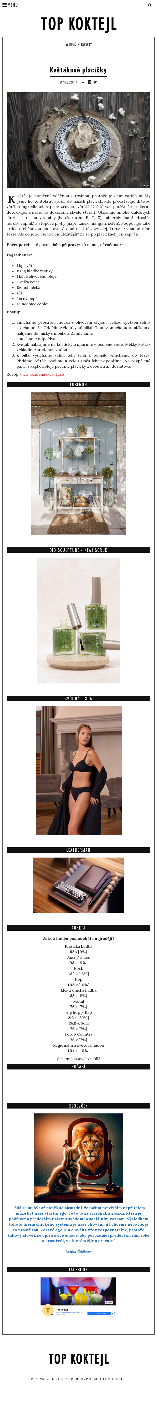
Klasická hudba (78, 946)
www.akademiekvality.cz (41, 374)
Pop (78, 979)
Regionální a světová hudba (78, 1045)
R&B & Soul (79, 1023)
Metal (78, 1001)
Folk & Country (79, 1034)
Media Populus (110, 1379)
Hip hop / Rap (78, 1012)
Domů (70, 44)
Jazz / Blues (78, 957)
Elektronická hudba (79, 990)
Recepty (86, 44)
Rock (78, 968)
